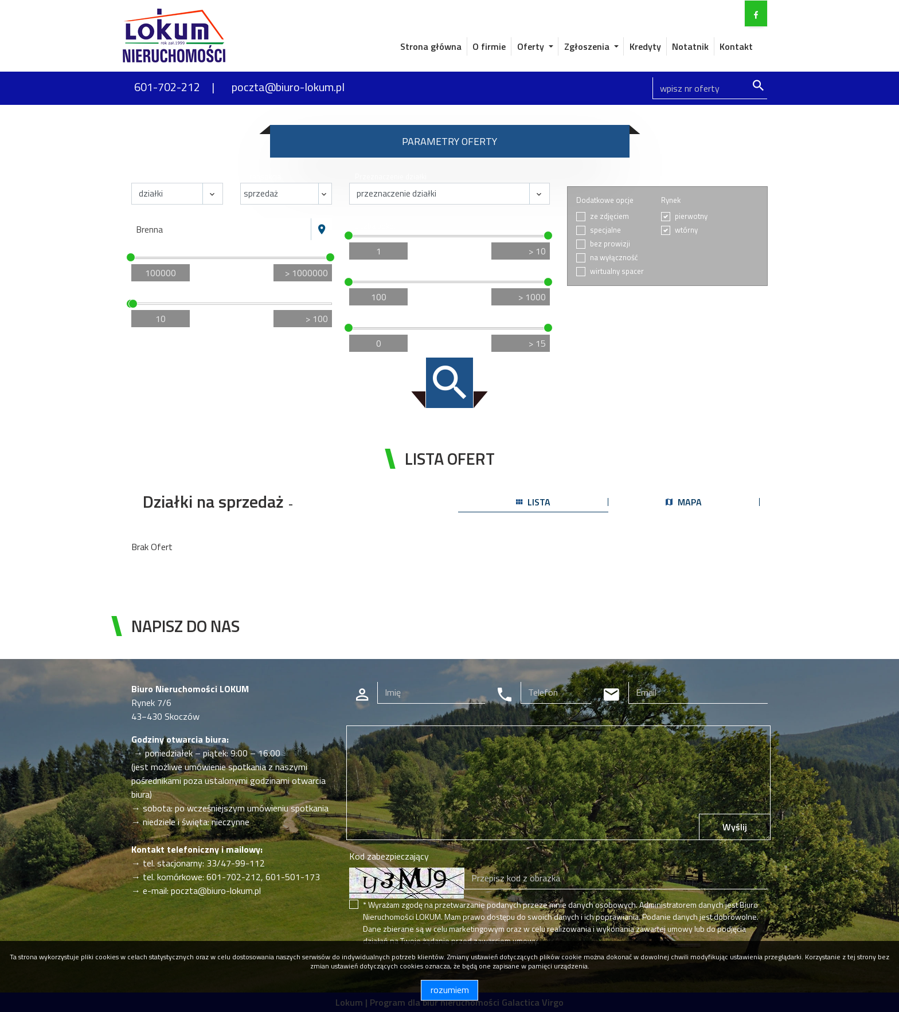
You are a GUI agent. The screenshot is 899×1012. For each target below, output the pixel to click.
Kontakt (736, 46)
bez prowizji (610, 243)
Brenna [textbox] (149, 229)
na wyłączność (614, 257)
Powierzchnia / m (167, 294)
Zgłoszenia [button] (588, 46)
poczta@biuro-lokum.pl (288, 87)
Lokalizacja (155, 212)
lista (533, 502)
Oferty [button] (531, 46)
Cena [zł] (151, 247)
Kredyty (645, 46)
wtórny (686, 230)
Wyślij (734, 827)
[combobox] (221, 229)
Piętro (365, 318)
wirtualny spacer (617, 271)
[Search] (709, 88)
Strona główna (431, 46)
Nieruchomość (161, 176)
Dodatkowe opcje (605, 200)
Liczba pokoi (375, 226)
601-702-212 (167, 87)
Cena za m (373, 272)
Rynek (671, 200)
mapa (684, 502)
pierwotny (691, 216)
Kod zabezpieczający (389, 856)
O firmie (489, 46)
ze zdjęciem (609, 216)
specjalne (605, 230)
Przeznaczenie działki (391, 176)
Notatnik (690, 46)
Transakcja (263, 176)
